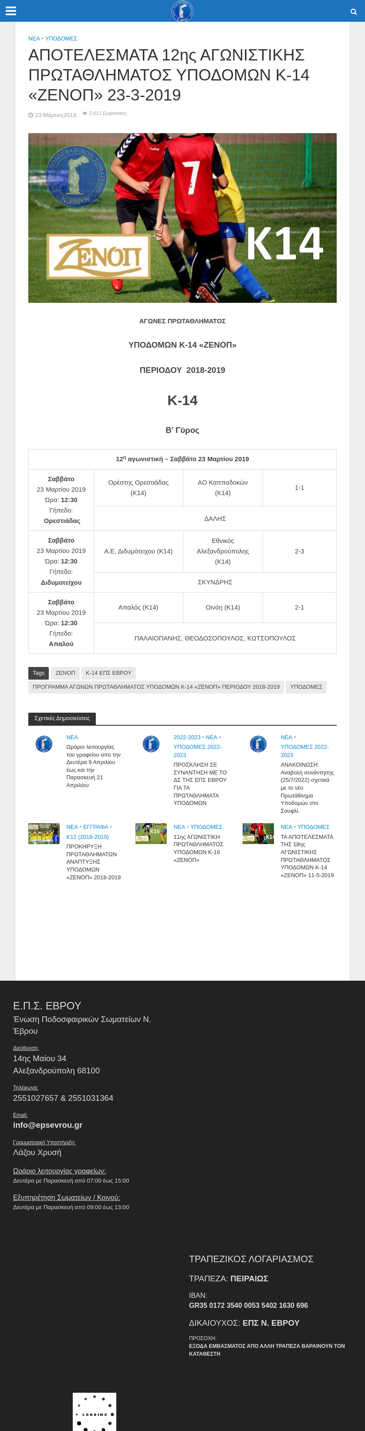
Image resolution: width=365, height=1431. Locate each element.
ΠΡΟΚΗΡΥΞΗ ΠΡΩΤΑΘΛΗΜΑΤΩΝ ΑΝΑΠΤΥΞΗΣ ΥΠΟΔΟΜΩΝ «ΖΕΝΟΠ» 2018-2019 (93, 862)
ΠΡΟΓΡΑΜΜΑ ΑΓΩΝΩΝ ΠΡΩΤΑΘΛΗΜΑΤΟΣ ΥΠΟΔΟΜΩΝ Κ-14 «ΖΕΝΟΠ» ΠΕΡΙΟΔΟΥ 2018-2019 (156, 687)
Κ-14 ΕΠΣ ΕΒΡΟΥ (109, 673)
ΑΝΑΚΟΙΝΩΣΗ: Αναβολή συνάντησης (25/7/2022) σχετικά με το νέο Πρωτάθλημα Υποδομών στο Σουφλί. (308, 787)
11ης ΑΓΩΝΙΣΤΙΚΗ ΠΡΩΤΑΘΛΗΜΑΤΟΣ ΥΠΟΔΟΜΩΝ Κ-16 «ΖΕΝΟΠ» (198, 848)
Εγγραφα (95, 827)
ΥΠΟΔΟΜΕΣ (306, 687)
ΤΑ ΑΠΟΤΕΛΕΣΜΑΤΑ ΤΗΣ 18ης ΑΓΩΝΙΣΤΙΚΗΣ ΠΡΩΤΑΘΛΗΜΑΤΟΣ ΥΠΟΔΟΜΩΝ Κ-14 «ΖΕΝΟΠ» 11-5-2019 (307, 856)
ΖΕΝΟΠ (65, 673)
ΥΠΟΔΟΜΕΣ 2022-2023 (197, 751)
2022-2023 (186, 737)
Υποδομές (61, 38)
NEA (34, 38)
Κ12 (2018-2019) (87, 837)
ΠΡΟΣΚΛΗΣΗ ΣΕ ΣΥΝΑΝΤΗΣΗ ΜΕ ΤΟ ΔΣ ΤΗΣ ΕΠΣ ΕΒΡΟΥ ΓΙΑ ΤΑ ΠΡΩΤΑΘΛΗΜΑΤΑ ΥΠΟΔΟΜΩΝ (200, 783)
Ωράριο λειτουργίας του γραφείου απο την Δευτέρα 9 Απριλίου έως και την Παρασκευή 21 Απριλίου (93, 766)
